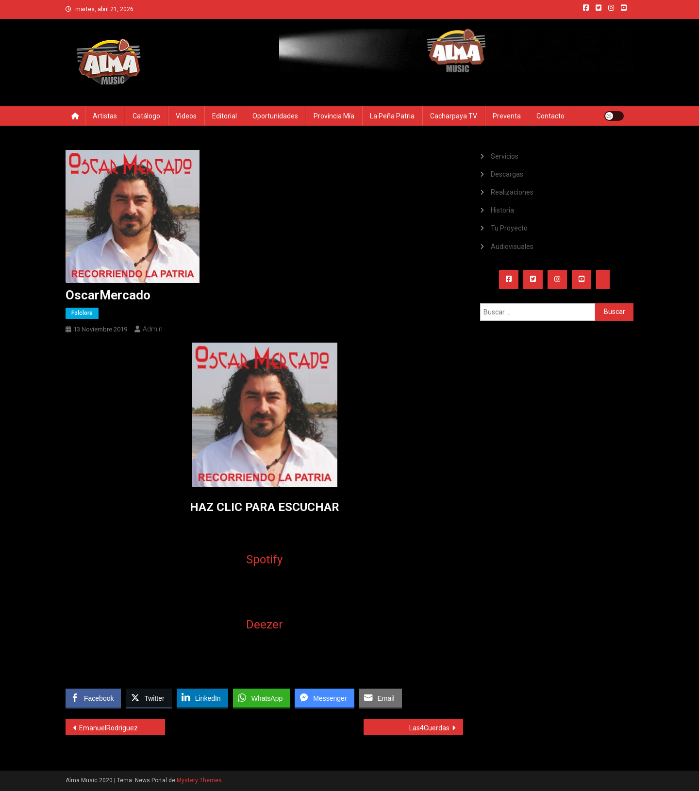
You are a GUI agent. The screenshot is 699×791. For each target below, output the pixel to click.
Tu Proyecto (509, 228)
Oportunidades (275, 116)
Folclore (82, 313)
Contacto (550, 116)
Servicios (504, 156)
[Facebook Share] (93, 698)
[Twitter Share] (148, 698)
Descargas (507, 174)
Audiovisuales (512, 246)
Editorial (224, 116)
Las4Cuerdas (429, 728)
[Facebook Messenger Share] (324, 698)
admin (153, 329)
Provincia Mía (334, 116)
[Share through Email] (380, 698)
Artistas (105, 116)
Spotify (264, 559)
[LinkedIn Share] (202, 698)
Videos (186, 116)
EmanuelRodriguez (108, 728)
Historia (502, 210)
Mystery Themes (199, 780)
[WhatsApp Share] (261, 698)
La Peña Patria (392, 116)
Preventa (507, 116)
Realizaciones (512, 192)
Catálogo (146, 116)
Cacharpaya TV (453, 116)
